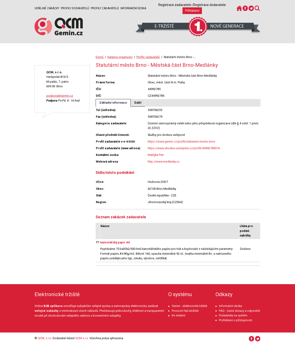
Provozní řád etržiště (185, 310)
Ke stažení (178, 315)
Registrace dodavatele (209, 5)
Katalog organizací (120, 57)
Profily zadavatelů (105, 8)
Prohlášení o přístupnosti (235, 320)
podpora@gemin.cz (59, 95)
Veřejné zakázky (47, 8)
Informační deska (133, 8)
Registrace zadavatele (174, 5)
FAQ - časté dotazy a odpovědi (239, 310)
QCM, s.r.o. (45, 338)
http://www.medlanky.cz (164, 161)
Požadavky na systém (233, 315)
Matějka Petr (156, 155)
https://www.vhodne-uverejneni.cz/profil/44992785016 (184, 148)
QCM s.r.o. (82, 338)
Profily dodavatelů (75, 8)
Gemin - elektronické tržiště (189, 306)
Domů (99, 57)
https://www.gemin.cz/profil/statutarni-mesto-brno (181, 141)
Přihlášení (192, 10)
